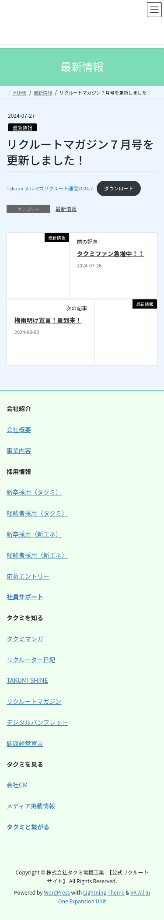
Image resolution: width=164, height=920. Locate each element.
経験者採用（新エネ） (37, 555)
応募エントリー (28, 576)
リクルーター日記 (31, 659)
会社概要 (19, 429)
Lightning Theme (104, 892)
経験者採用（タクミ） (37, 513)
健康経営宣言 (25, 743)
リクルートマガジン (34, 701)
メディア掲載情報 (31, 805)
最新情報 (22, 127)
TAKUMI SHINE (27, 680)
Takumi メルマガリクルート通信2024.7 (50, 188)
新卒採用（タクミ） (34, 492)
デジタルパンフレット (37, 722)
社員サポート (25, 596)
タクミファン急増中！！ (110, 253)
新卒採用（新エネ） (34, 534)
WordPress (57, 892)
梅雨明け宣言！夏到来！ (48, 320)
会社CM (17, 784)
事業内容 (19, 450)
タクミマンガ (25, 638)
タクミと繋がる (28, 826)
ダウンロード (118, 188)
